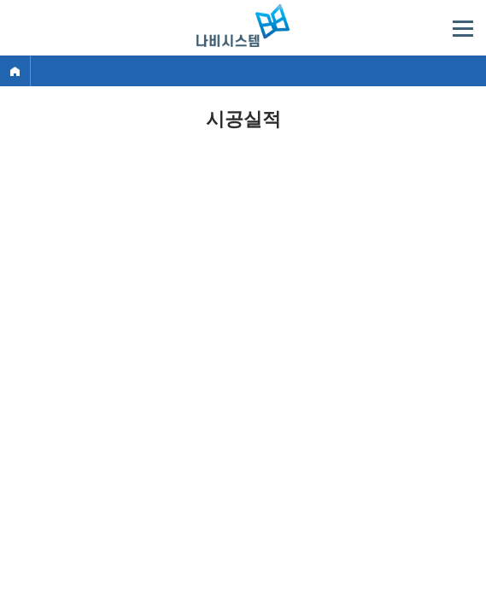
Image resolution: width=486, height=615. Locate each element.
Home (15, 71)
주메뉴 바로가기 (0, 0)
